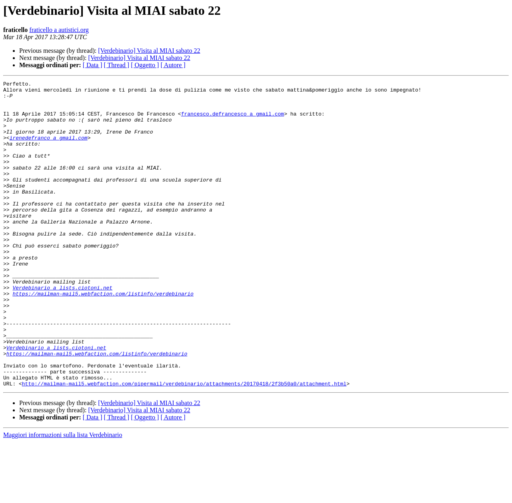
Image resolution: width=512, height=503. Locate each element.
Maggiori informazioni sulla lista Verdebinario (62, 496)
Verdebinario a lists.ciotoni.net (62, 329)
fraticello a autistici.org (59, 29)
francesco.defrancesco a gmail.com (232, 120)
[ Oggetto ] (145, 65)
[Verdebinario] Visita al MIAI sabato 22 (149, 50)
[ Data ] (92, 65)
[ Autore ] (172, 65)
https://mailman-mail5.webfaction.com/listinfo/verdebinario (102, 336)
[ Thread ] (117, 65)
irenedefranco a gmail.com (49, 149)
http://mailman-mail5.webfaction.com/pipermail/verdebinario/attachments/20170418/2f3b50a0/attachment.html (184, 444)
